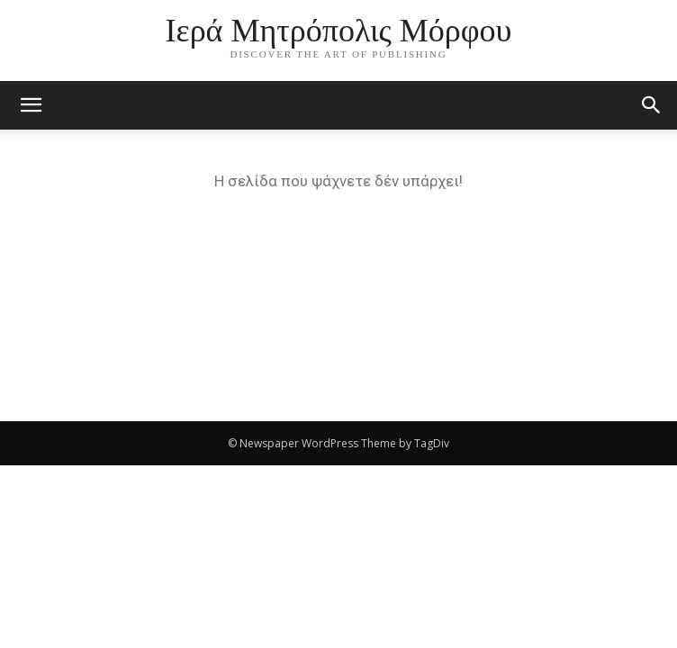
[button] (652, 105)
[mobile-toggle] (30, 105)
